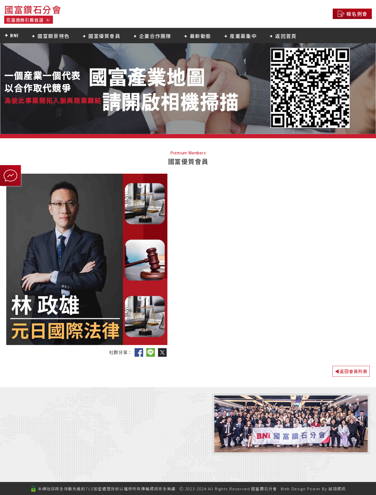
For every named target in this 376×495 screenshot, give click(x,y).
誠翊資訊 (336, 488)
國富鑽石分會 (264, 488)
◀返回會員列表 (351, 371)
